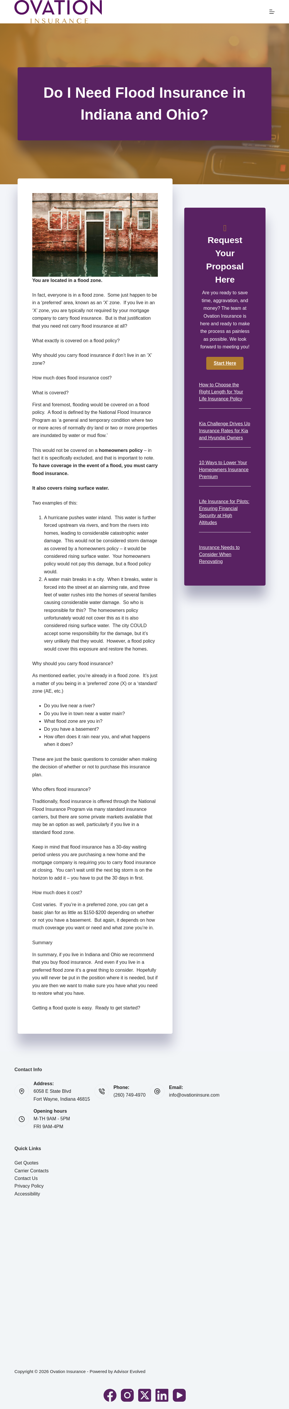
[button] (224, 363)
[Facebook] (110, 1395)
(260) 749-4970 (130, 1095)
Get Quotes (26, 1162)
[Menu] (272, 11)
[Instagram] (127, 1395)
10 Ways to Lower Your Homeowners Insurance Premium (224, 469)
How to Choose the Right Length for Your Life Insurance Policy (221, 391)
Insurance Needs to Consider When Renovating (219, 554)
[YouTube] (179, 1395)
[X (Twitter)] (144, 1395)
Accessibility (27, 1193)
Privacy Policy (29, 1185)
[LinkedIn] (162, 1395)
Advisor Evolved (130, 1371)
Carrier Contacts (31, 1170)
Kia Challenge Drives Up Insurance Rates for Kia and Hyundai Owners (224, 430)
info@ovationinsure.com (194, 1095)
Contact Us (26, 1178)
